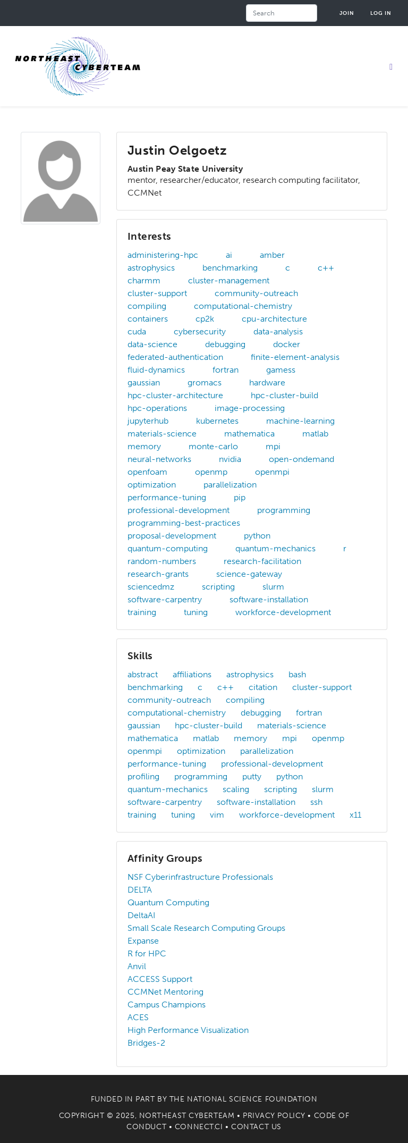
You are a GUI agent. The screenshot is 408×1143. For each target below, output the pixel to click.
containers (148, 319)
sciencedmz (151, 587)
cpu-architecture (274, 319)
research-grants (158, 574)
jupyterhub (148, 421)
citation (263, 687)
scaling (236, 789)
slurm (273, 587)
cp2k (205, 319)
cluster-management (228, 280)
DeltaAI (141, 915)
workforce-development (283, 612)
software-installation (269, 599)
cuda (137, 331)
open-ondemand (301, 459)
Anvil (137, 966)
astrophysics (151, 268)
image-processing (250, 408)
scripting (218, 587)
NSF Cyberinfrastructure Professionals (200, 877)
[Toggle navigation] (391, 66)
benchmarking (230, 268)
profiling (143, 776)
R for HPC (147, 953)
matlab (315, 433)
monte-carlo (213, 446)
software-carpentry (165, 599)
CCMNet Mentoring (165, 992)
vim (217, 815)
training (142, 612)
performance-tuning (167, 497)
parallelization (230, 485)
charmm (144, 280)
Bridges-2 (146, 1043)
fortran (225, 370)
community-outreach (256, 293)
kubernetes (217, 421)
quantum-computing (168, 548)
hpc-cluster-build (284, 395)
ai (229, 255)
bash (297, 674)
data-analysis (278, 331)
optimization (152, 485)
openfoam (147, 472)
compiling (147, 306)
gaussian (144, 382)
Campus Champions (167, 1004)
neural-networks (159, 459)
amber (272, 255)
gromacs (205, 382)
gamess (280, 370)
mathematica (249, 433)
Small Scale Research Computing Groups (206, 928)
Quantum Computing (168, 902)
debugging (225, 344)
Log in (381, 13)
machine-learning (300, 421)
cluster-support (157, 293)
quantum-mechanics (275, 548)
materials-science (162, 433)
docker (286, 344)
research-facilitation (262, 561)
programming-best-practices (184, 523)
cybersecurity (200, 331)
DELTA (140, 890)
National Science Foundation (252, 1099)
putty (251, 776)
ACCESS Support (160, 979)
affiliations (192, 674)
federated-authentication (175, 357)
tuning (196, 612)
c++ (326, 268)
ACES (138, 1017)
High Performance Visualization (188, 1030)
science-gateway (249, 574)
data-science (152, 344)
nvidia (230, 459)
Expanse (143, 941)
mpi (273, 446)
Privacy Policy (274, 1115)
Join (346, 13)
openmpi (272, 472)
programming (283, 510)
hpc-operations (157, 408)
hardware (267, 382)
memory (144, 446)
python (257, 536)
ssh (316, 802)
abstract (143, 674)
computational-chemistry (243, 306)
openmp (211, 472)
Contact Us (256, 1126)
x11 (355, 815)
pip (239, 497)
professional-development (179, 510)
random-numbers (162, 561)
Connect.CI (199, 1126)
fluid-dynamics (156, 370)
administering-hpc (163, 255)
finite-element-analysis (295, 357)
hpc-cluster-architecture (175, 395)
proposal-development (172, 536)
